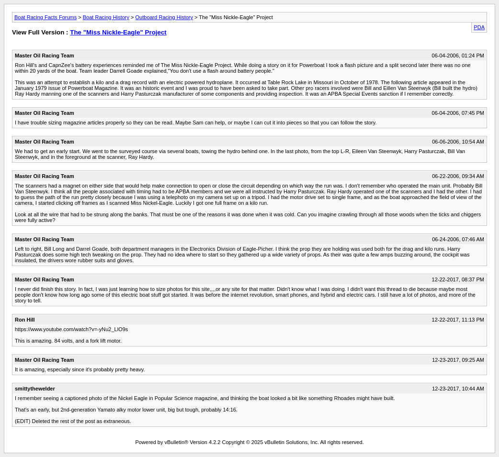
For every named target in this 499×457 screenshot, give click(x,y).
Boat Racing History (106, 17)
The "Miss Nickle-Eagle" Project (118, 32)
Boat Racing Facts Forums (45, 17)
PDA (479, 27)
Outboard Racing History (164, 17)
